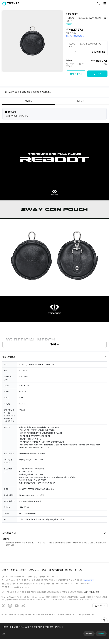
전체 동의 (101, 633)
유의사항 (80, 101)
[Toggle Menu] (105, 4)
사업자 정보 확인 (88, 580)
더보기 (54, 344)
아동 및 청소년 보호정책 (38, 570)
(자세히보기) (58, 627)
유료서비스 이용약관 (18, 570)
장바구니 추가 (76, 73)
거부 (3, 633)
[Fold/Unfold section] (54, 356)
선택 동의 (89, 633)
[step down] (70, 52)
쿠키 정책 (68, 570)
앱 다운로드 (100, 606)
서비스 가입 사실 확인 (91, 592)
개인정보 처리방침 (56, 570)
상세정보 (28, 101)
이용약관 (5, 570)
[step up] (82, 52)
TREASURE (71, 14)
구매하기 (97, 73)
